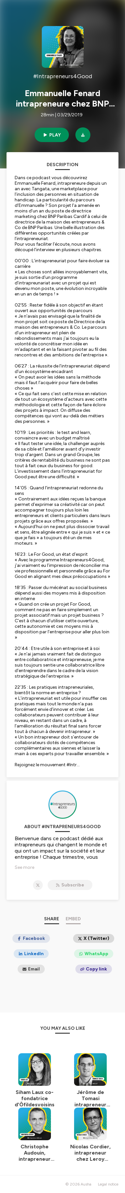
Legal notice (108, 1184)
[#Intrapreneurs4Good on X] (38, 885)
